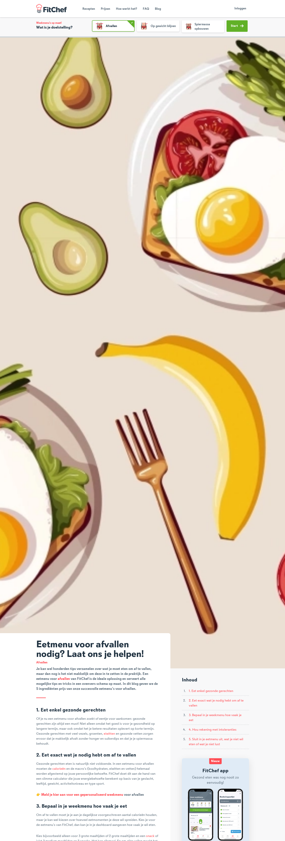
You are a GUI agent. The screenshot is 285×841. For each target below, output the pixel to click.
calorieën (59, 769)
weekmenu (115, 795)
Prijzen (105, 9)
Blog (158, 9)
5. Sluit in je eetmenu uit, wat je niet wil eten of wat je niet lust (216, 742)
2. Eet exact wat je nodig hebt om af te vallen (216, 703)
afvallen (64, 679)
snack (150, 836)
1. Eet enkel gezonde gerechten (211, 691)
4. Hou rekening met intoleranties (213, 729)
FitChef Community (51, 8)
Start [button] (237, 26)
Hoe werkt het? (126, 9)
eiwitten (109, 733)
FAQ (146, 9)
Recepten (88, 9)
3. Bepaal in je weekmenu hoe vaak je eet (215, 717)
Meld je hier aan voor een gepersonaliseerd (74, 795)
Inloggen (240, 8)
